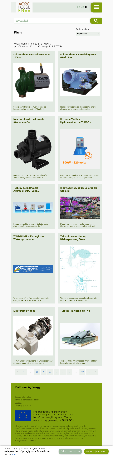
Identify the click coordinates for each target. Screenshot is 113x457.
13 (89, 372)
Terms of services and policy (27, 400)
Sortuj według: (82, 29)
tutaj (13, 454)
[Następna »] (95, 372)
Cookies (18, 402)
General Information (23, 397)
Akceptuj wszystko (96, 451)
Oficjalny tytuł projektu (24, 405)
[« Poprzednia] (18, 372)
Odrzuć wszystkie (70, 451)
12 (82, 372)
